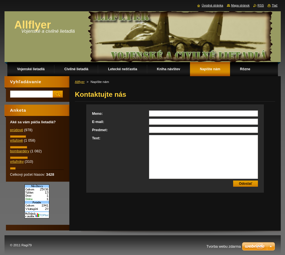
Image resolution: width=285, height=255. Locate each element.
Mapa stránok (240, 5)
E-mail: (98, 122)
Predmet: (100, 130)
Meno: (97, 113)
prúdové (16, 130)
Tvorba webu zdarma (223, 246)
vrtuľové (16, 140)
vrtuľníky (17, 161)
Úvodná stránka (212, 5)
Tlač (275, 5)
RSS (261, 5)
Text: (96, 138)
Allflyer (80, 81)
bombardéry (19, 151)
